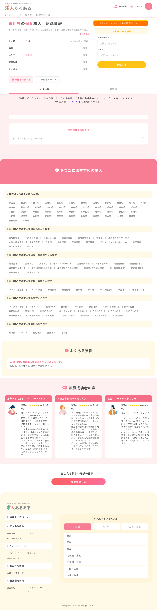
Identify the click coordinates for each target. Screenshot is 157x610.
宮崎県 (132, 216)
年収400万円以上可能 (68, 268)
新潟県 (38, 208)
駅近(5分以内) (47, 310)
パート (24, 332)
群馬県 (120, 204)
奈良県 (72, 212)
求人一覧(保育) (26, 14)
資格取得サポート (17, 268)
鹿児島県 (13, 221)
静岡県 (122, 208)
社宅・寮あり (102, 263)
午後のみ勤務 (128, 306)
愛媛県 (48, 216)
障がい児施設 (15, 246)
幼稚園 (100, 238)
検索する (122, 64)
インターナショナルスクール (114, 242)
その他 (30, 246)
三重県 (12, 212)
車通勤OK (30, 310)
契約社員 (37, 332)
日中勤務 (80, 306)
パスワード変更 (14, 536)
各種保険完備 (83, 263)
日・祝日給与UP (118, 268)
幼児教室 (137, 242)
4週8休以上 (50, 306)
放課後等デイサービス (119, 238)
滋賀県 (24, 212)
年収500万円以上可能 (94, 268)
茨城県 (96, 204)
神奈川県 (25, 208)
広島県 (135, 212)
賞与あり (43, 263)
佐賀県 (84, 216)
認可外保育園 (84, 238)
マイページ (72, 101)
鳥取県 (98, 212)
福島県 (84, 204)
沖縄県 (26, 221)
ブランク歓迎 (36, 289)
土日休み (65, 306)
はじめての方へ (14, 551)
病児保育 (90, 242)
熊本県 (108, 216)
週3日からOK (133, 310)
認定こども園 (50, 238)
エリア (100, 49)
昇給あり (29, 263)
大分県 (120, 216)
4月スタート (101, 315)
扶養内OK (34, 306)
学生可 (91, 289)
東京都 (12, 208)
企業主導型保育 (16, 242)
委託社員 (51, 332)
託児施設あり (136, 263)
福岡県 (72, 216)
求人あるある (10, 14)
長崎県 (96, 216)
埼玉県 (132, 204)
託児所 (49, 242)
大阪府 (48, 212)
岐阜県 (110, 208)
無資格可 (66, 289)
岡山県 (122, 212)
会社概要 (11, 585)
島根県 (110, 212)
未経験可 (52, 289)
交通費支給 (119, 263)
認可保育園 (14, 238)
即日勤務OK (51, 315)
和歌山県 (85, 212)
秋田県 (60, 204)
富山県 (50, 208)
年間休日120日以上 (63, 263)
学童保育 (62, 242)
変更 (85, 48)
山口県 (12, 216)
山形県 (72, 204)
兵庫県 (60, 212)
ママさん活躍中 (16, 289)
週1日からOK (96, 310)
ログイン (31, 531)
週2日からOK (114, 310)
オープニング (66, 310)
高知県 (60, 216)
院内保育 (76, 242)
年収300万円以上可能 (42, 268)
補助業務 (85, 315)
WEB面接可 (118, 315)
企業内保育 (35, 242)
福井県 (74, 208)
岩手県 (36, 204)
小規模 (81, 310)
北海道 (12, 204)
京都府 (36, 212)
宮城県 (48, 204)
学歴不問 (123, 289)
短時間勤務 (14, 310)
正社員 (12, 332)
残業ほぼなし (69, 315)
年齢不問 (137, 289)
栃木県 (108, 204)
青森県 (24, 204)
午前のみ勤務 (110, 306)
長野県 (98, 208)
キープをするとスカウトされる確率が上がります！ (121, 23)
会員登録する (78, 480)
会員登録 (11, 531)
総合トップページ (19, 515)
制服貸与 (31, 272)
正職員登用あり (16, 315)
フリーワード (103, 37)
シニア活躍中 (106, 289)
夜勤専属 (94, 306)
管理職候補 (35, 315)
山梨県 (86, 208)
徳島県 (24, 216)
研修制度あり (15, 272)
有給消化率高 (138, 268)
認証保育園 (67, 238)
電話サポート (33, 551)
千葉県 (144, 204)
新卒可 (79, 289)
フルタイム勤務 (16, 306)
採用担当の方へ (14, 556)
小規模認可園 (31, 238)
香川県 (36, 216)
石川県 (62, 208)
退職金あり (14, 263)
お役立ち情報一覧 (15, 570)
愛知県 (135, 208)
